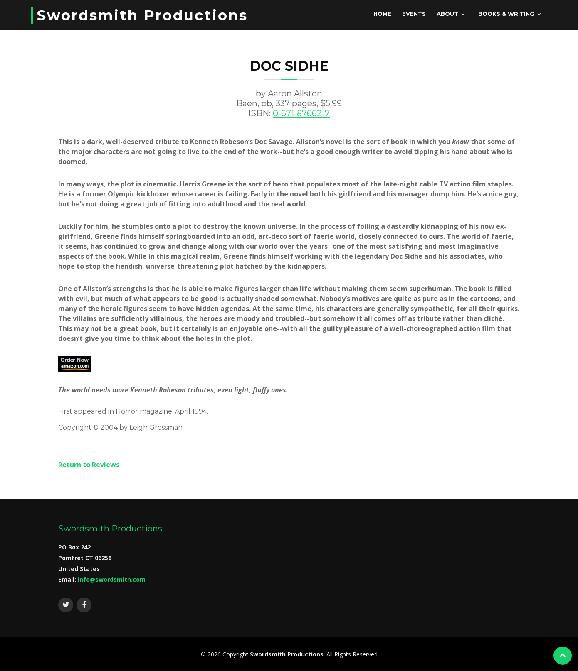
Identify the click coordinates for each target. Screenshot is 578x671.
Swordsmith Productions (142, 15)
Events (414, 13)
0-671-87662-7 (301, 113)
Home (382, 13)
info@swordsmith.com (112, 579)
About (447, 13)
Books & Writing (506, 13)
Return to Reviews (88, 464)
